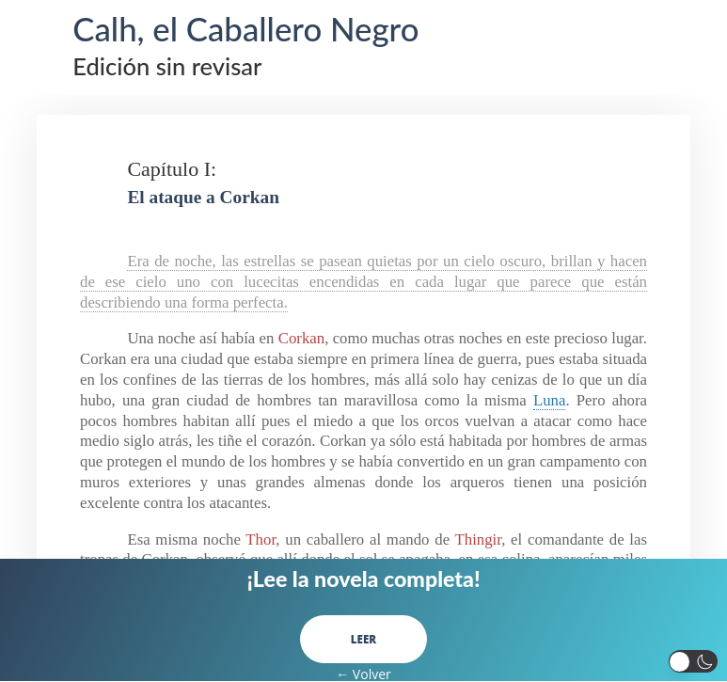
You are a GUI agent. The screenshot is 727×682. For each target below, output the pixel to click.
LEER (363, 639)
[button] (694, 661)
